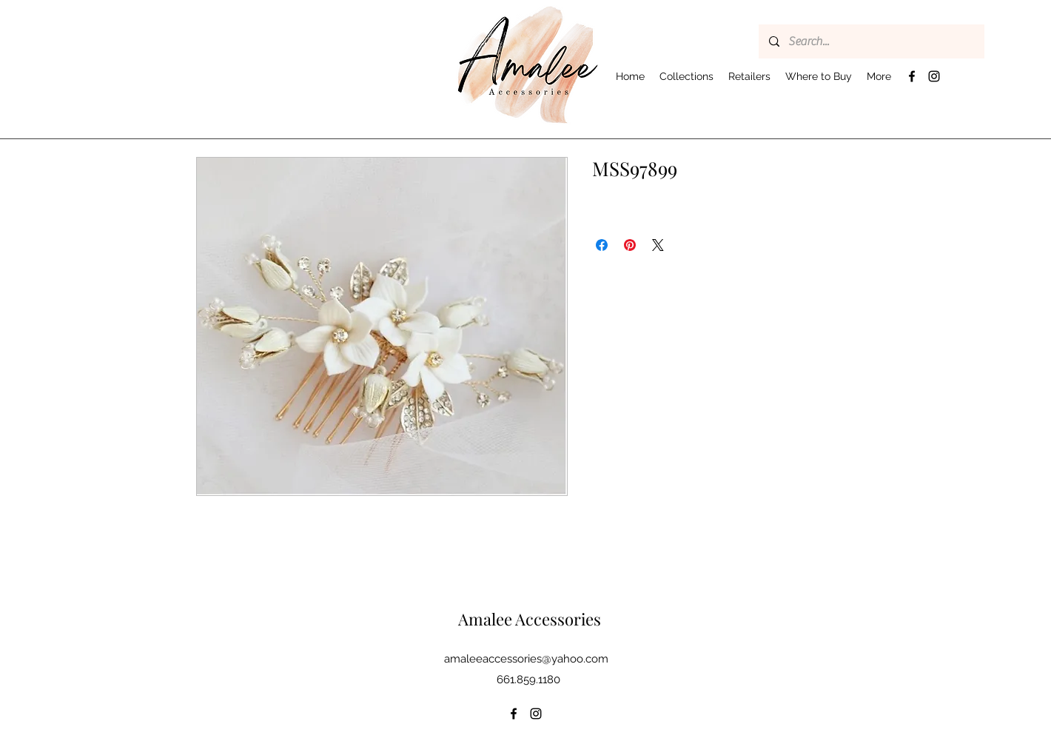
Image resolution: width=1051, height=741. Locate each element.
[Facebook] (911, 76)
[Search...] (870, 41)
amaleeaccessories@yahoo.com (526, 658)
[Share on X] (658, 245)
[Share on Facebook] (602, 245)
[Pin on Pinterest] (630, 245)
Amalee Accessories (529, 619)
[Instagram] (934, 76)
